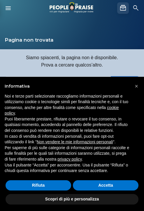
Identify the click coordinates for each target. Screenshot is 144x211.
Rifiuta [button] (38, 185)
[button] (136, 86)
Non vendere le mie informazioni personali (75, 141)
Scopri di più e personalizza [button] (72, 199)
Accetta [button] (105, 185)
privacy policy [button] (69, 159)
